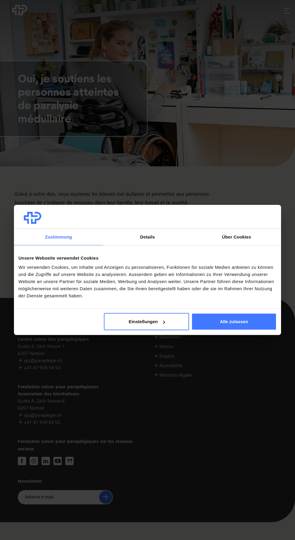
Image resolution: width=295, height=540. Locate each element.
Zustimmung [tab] (58, 236)
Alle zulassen (234, 321)
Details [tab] (147, 236)
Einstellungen (147, 321)
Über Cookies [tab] (236, 236)
